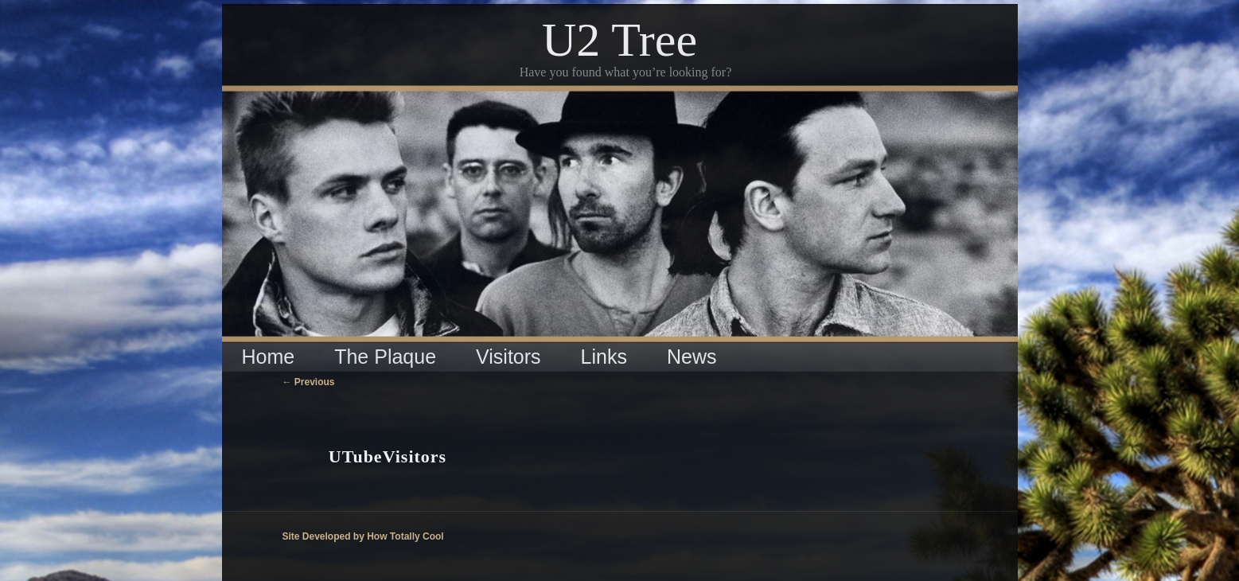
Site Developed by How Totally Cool (363, 536)
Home (268, 357)
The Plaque (385, 357)
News (692, 357)
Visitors (508, 357)
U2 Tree (619, 40)
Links (604, 357)
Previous (308, 382)
